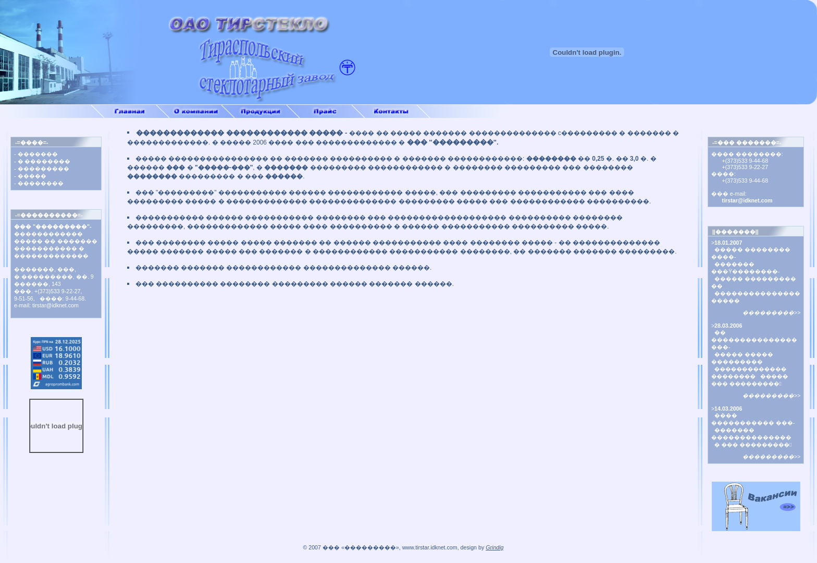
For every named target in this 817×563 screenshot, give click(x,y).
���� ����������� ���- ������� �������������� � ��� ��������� (753, 430)
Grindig (494, 547)
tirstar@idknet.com (742, 200)
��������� (43, 168)
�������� (41, 183)
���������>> (771, 312)
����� (32, 176)
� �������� (44, 161)
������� (38, 154)
